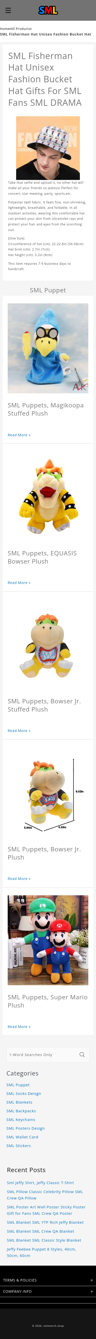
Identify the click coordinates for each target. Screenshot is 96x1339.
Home (4, 29)
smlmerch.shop (54, 1325)
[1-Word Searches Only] (41, 1054)
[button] (8, 10)
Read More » (19, 434)
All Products (20, 29)
